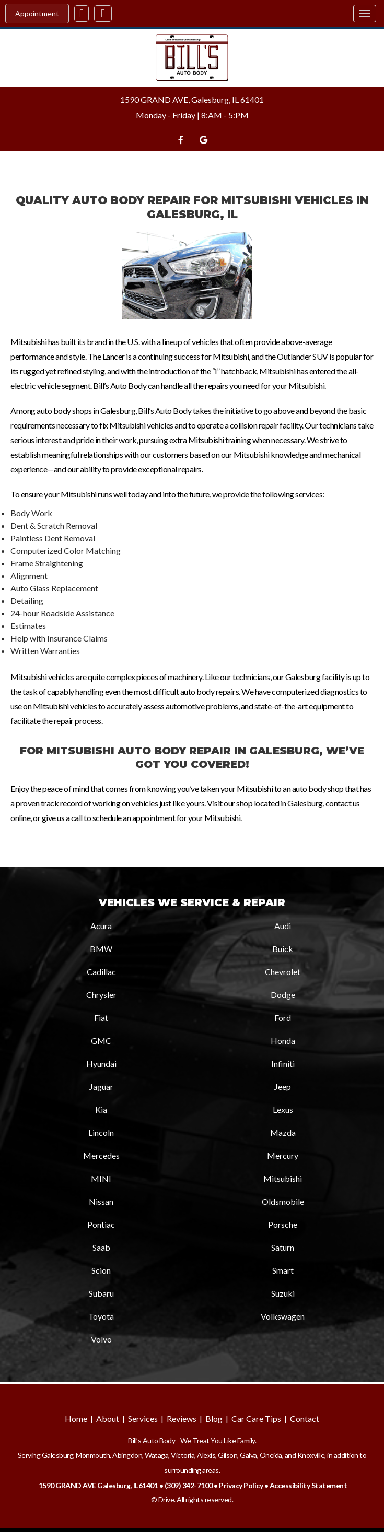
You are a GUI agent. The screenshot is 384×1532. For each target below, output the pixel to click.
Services (143, 1418)
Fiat (101, 1018)
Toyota (101, 1316)
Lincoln (101, 1132)
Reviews (181, 1418)
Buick (282, 949)
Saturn (282, 1247)
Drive (166, 1499)
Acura (101, 926)
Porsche (282, 1224)
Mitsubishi (282, 1178)
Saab (101, 1247)
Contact (304, 1418)
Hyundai (101, 1063)
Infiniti (283, 1063)
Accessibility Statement (308, 1485)
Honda (283, 1041)
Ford (282, 1018)
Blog (214, 1418)
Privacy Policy (241, 1485)
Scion (101, 1270)
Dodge (283, 995)
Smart (283, 1270)
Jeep (282, 1086)
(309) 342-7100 (189, 1485)
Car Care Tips (256, 1418)
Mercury (282, 1155)
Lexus (283, 1109)
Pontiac (101, 1224)
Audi (282, 926)
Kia (101, 1109)
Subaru (101, 1293)
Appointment (37, 13)
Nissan (101, 1201)
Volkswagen (283, 1316)
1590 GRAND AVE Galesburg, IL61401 (98, 1485)
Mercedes (101, 1155)
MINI (101, 1178)
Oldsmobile (283, 1201)
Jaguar (101, 1086)
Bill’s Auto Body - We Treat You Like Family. (192, 1440)
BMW (101, 949)
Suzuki (283, 1293)
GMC (101, 1041)
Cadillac (101, 972)
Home (76, 1418)
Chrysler (101, 995)
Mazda (283, 1132)
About (107, 1418)
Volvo (101, 1339)
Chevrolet (282, 972)
